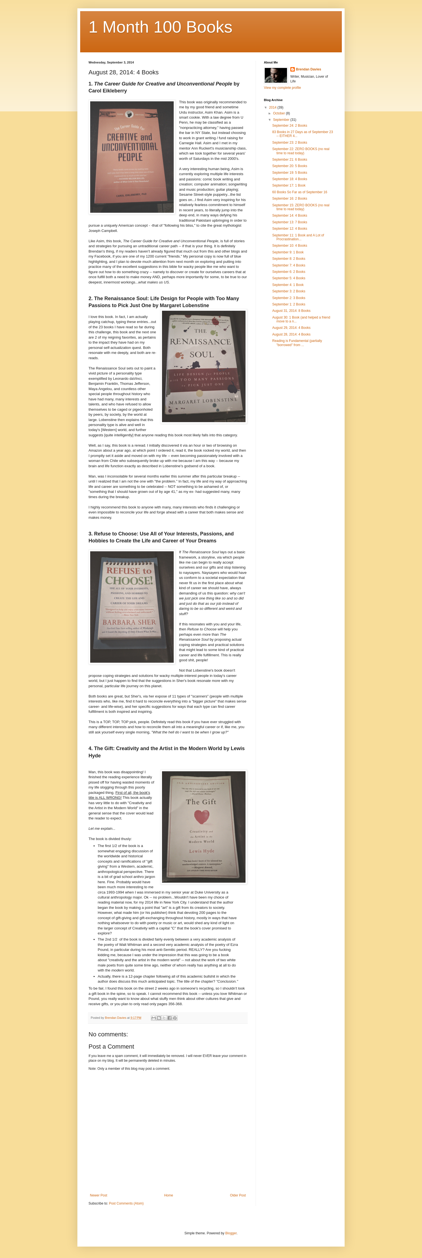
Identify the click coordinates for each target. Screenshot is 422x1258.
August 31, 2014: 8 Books (291, 311)
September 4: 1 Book (288, 285)
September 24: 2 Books (289, 126)
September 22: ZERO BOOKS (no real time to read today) (300, 151)
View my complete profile (282, 88)
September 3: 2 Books (288, 291)
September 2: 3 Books (288, 298)
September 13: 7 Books (289, 222)
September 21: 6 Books (289, 159)
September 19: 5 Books (289, 173)
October (279, 113)
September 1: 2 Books (288, 304)
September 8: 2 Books (288, 259)
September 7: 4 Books (288, 265)
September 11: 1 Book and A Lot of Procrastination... (298, 237)
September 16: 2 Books (289, 198)
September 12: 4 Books (289, 229)
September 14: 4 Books (289, 215)
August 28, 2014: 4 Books (291, 334)
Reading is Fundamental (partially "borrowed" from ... (297, 343)
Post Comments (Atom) (126, 1203)
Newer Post (98, 1195)
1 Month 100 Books (160, 27)
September (281, 120)
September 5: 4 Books (288, 278)
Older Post (238, 1195)
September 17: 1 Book (288, 185)
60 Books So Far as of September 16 (299, 192)
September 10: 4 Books (289, 246)
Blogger (231, 1233)
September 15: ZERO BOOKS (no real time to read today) (300, 207)
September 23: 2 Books (289, 143)
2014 (273, 107)
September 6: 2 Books (288, 272)
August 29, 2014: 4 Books (291, 328)
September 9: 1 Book (288, 252)
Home (168, 1195)
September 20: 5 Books (289, 166)
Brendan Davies (308, 69)
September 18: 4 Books (289, 179)
